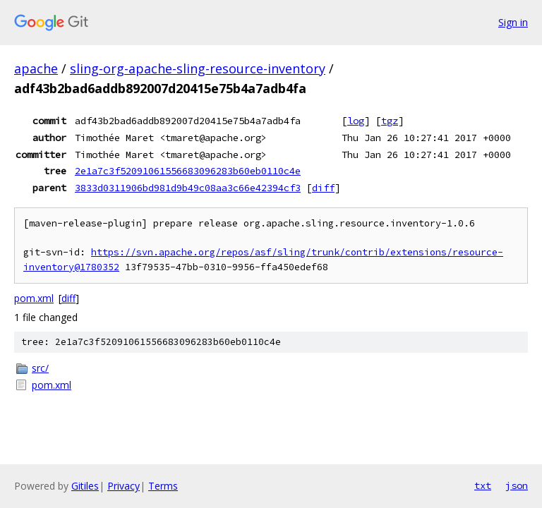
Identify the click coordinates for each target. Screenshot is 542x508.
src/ (40, 368)
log (355, 120)
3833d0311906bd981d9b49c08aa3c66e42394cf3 (188, 187)
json (516, 485)
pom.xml (34, 298)
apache (36, 68)
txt (482, 485)
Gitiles (85, 485)
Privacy (123, 485)
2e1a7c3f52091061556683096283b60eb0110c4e (188, 170)
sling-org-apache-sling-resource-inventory (197, 68)
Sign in (513, 22)
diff (323, 187)
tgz (389, 120)
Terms (163, 485)
